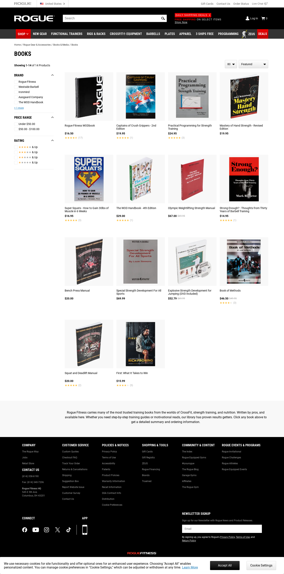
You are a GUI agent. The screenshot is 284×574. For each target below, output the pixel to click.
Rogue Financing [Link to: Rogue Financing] (151, 469)
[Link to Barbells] (153, 34)
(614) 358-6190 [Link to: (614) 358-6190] (30, 476)
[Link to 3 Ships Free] (205, 34)
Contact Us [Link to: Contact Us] (68, 499)
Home (17, 44)
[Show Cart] (264, 18)
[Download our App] (85, 530)
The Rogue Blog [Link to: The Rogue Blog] (190, 469)
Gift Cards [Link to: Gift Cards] (147, 451)
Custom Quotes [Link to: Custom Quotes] (70, 451)
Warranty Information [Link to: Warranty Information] (113, 481)
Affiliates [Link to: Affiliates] (186, 481)
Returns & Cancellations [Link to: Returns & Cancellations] (74, 469)
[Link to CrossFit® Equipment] (126, 34)
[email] (222, 529)
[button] (163, 18)
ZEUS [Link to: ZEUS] (145, 463)
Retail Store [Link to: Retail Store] (28, 463)
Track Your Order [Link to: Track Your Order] (71, 463)
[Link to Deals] (262, 34)
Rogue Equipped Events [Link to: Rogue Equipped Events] (234, 469)
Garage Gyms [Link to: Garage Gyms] (189, 475)
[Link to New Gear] (40, 34)
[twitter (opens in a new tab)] (58, 530)
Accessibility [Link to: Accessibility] (108, 463)
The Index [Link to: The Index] (187, 451)
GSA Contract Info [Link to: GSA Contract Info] (111, 493)
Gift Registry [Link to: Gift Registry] (148, 457)
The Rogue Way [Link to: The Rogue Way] (30, 451)
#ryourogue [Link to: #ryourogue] (188, 463)
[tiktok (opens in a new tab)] (69, 530)
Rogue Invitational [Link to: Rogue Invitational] (231, 451)
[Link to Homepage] (34, 18)
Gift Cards (207, 3)
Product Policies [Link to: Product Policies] (110, 475)
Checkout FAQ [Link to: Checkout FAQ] (69, 457)
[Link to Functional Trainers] (67, 34)
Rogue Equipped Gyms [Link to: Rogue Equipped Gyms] (194, 457)
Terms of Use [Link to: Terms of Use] (109, 457)
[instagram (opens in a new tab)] (46, 530)
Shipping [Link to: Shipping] (67, 475)
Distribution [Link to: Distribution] (108, 499)
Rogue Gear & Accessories (37, 44)
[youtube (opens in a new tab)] (36, 530)
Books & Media (61, 44)
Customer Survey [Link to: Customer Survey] (71, 493)
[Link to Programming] (228, 34)
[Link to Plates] (169, 34)
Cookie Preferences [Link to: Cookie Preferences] (112, 505)
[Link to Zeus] (249, 34)
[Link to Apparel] (185, 34)
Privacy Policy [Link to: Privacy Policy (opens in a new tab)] (227, 537)
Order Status (241, 3)
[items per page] (231, 64)
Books (74, 44)
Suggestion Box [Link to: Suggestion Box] (70, 481)
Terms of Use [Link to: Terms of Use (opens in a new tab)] (243, 537)
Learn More (190, 567)
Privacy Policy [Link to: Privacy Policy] (109, 451)
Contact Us (223, 3)
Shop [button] (21, 34)
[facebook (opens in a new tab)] (25, 530)
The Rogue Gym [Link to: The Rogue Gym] (190, 487)
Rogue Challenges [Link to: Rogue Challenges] (231, 457)
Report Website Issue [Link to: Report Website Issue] (73, 487)
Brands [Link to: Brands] (145, 475)
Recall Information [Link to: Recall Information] (111, 487)
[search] (115, 18)
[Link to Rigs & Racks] (96, 34)
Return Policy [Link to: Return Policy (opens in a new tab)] (189, 540)
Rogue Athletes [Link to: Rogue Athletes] (230, 463)
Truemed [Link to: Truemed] (146, 481)
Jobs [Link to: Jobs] (24, 457)
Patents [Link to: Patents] (106, 469)
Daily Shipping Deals (193, 15)
